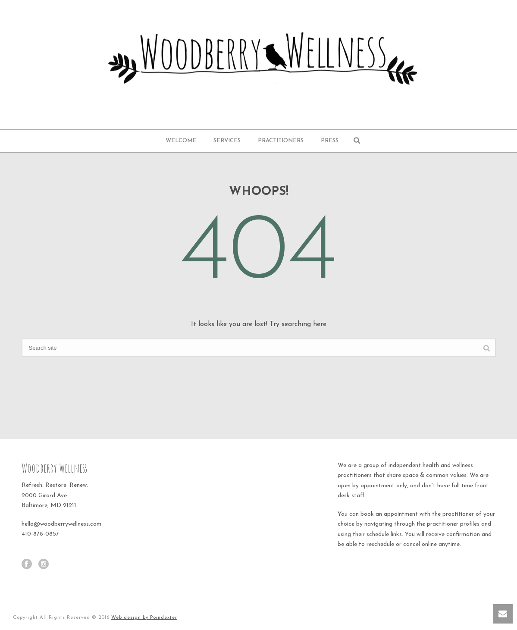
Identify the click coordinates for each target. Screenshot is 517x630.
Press (329, 141)
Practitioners (281, 141)
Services (227, 141)
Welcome (181, 141)
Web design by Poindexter (144, 617)
